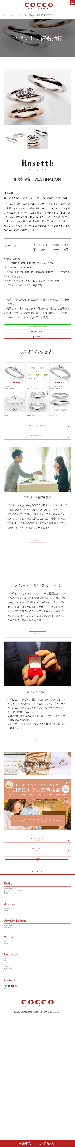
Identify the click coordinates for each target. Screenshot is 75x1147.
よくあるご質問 (12, 1089)
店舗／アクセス (12, 1067)
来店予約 (35, 349)
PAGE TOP (36, 951)
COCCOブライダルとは (17, 971)
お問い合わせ (11, 1085)
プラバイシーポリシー (16, 1094)
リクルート (10, 1080)
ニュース (9, 1076)
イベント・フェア (13, 1071)
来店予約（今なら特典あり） (38, 1143)
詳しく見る (35, 591)
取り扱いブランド (13, 980)
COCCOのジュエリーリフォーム (22, 1023)
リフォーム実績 (12, 1028)
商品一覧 (9, 984)
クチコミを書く (12, 1121)
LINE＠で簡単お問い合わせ (35, 329)
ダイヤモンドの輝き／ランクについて (24, 975)
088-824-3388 (35, 339)
